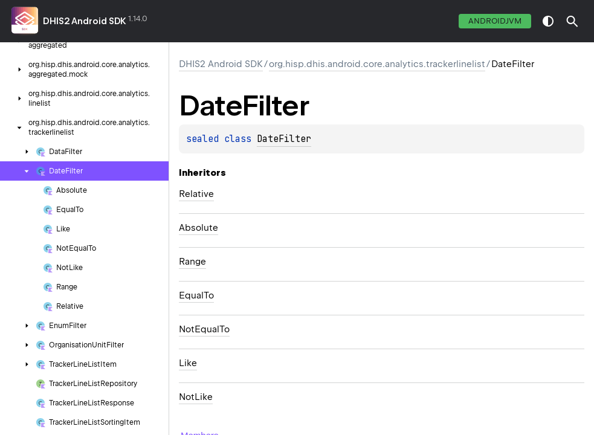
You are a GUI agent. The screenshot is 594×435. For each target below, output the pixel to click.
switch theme (548, 21)
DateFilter (284, 139)
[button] (572, 21)
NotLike (196, 397)
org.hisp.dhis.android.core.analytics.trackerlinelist (377, 64)
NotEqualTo (204, 329)
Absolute (198, 227)
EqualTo (196, 295)
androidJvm (494, 20)
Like (188, 363)
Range (192, 261)
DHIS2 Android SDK (84, 21)
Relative (196, 193)
